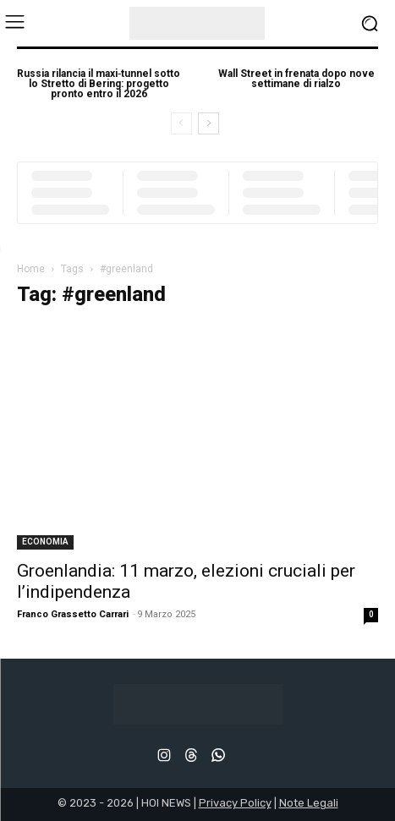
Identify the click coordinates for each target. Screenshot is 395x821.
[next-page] (208, 123)
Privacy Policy (235, 802)
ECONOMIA (45, 541)
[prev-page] (181, 123)
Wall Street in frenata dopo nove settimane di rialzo (296, 79)
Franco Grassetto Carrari (73, 614)
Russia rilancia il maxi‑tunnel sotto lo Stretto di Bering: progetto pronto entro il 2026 (98, 84)
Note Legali (308, 802)
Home (31, 269)
